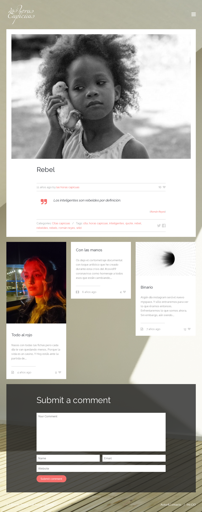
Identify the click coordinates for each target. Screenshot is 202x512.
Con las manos (89, 250)
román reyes (67, 227)
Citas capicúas (61, 223)
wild (78, 227)
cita (85, 223)
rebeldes (42, 227)
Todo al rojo (21, 335)
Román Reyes (19, 504)
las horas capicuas (67, 187)
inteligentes (116, 223)
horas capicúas (98, 223)
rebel (137, 223)
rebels (53, 227)
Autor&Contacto (171, 504)
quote (129, 223)
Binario (147, 287)
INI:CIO (191, 504)
